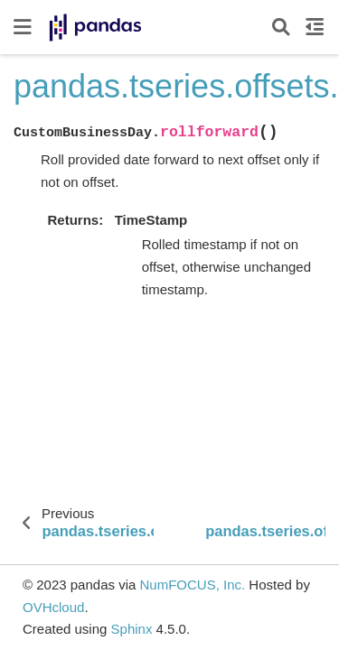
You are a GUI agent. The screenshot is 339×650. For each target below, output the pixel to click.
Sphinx (132, 628)
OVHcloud (53, 607)
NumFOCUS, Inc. (192, 584)
